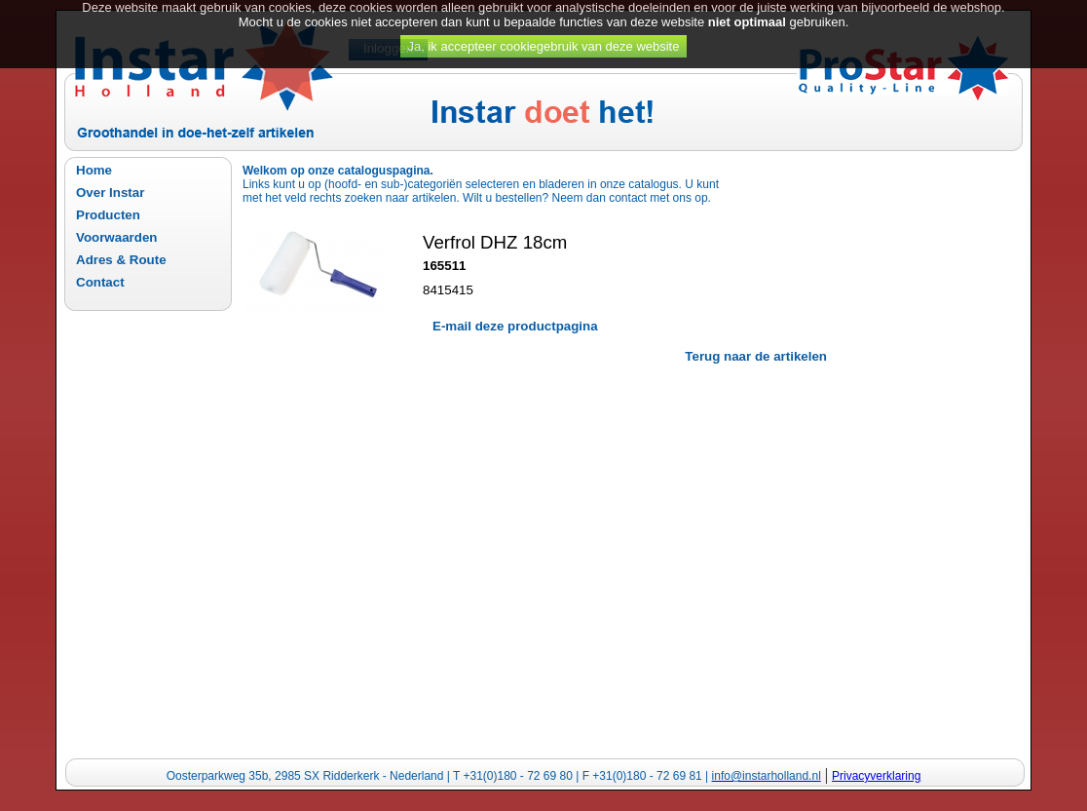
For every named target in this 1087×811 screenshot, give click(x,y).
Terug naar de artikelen (756, 356)
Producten (108, 215)
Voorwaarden (116, 237)
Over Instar (110, 192)
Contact (100, 282)
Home (94, 170)
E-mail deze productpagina (515, 326)
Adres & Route (121, 259)
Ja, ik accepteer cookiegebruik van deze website (544, 38)
